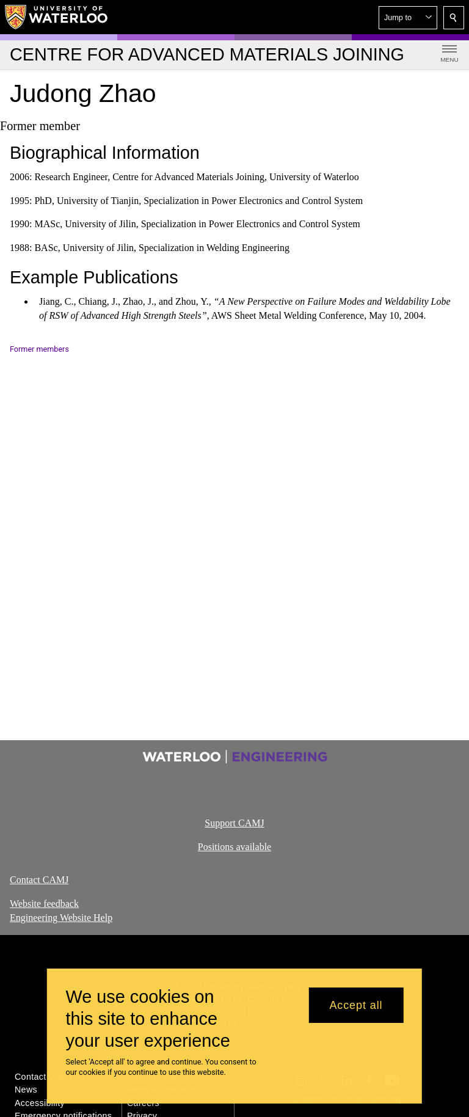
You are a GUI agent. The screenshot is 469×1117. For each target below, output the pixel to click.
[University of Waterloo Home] (57, 17)
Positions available (234, 847)
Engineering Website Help (61, 917)
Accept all (355, 1005)
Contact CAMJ (39, 880)
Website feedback (44, 903)
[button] (408, 18)
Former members (39, 349)
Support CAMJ (234, 823)
